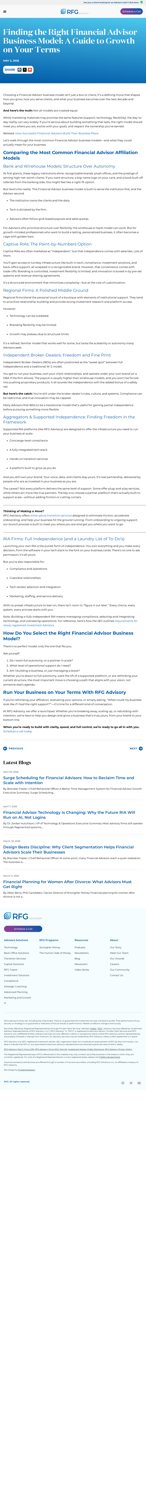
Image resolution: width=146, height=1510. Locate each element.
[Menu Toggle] (4, 11)
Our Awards (117, 958)
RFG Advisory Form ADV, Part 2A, (51, 1049)
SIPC (100, 1028)
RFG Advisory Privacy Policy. (118, 1049)
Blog (77, 958)
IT (5, 1003)
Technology (11, 947)
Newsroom (81, 964)
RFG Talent (10, 969)
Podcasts (80, 947)
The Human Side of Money (55, 952)
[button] (20, 70)
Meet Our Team (119, 952)
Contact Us (116, 975)
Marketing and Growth (17, 997)
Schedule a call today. (17, 731)
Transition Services (15, 958)
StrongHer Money (49, 947)
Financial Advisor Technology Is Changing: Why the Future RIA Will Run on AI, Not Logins (69, 815)
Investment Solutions (16, 975)
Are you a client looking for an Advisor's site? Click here (111, 2)
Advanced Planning (15, 992)
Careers (114, 964)
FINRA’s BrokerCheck (109, 1057)
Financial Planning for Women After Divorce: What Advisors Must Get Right (67, 884)
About (114, 940)
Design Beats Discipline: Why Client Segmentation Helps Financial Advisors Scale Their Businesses (68, 849)
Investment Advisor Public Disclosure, (86, 1049)
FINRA (93, 1028)
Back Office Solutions (16, 952)
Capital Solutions (14, 964)
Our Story (115, 947)
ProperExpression (26, 1070)
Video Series (82, 969)
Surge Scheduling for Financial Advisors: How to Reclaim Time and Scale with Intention (68, 780)
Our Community (119, 969)
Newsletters (82, 952)
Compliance (11, 980)
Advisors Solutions (16, 940)
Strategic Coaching (15, 986)
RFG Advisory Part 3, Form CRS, (19, 1049)
